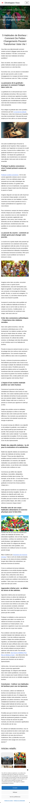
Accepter (15, 787)
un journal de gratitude (20, 112)
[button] (27, 770)
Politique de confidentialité (19, 800)
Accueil (4, 10)
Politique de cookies (8, 800)
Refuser (15, 792)
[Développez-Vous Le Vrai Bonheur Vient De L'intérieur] (10, 2)
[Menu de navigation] (27, 2)
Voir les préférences (15, 796)
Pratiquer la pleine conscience (9, 175)
